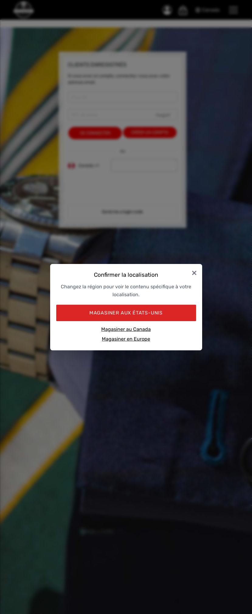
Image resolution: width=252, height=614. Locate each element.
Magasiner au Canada (126, 329)
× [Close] (194, 272)
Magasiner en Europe (126, 339)
